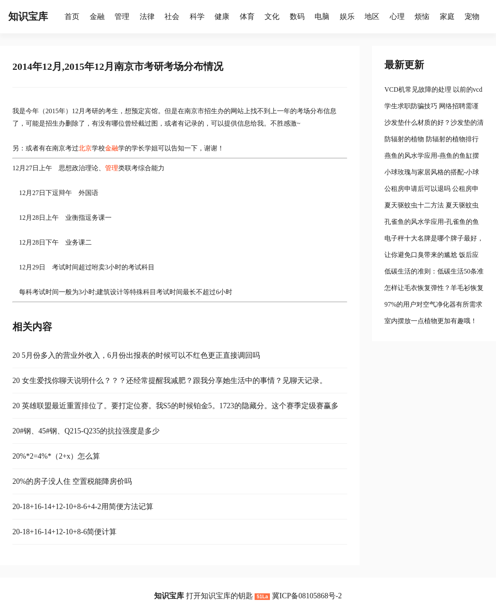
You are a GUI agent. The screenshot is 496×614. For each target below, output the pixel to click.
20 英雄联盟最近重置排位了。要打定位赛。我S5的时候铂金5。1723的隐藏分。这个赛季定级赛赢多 (175, 406)
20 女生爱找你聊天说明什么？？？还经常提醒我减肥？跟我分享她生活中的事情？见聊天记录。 (169, 380)
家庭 (447, 16)
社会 (172, 16)
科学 (197, 16)
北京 (85, 148)
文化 (272, 16)
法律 (147, 16)
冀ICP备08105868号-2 (307, 596)
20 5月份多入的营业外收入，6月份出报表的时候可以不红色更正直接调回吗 (136, 355)
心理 (397, 16)
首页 (71, 16)
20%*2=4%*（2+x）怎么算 (56, 456)
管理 (121, 16)
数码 (297, 16)
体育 (247, 16)
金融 (97, 16)
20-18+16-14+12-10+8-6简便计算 (64, 532)
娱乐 (347, 16)
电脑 (322, 16)
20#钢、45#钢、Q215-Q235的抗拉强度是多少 (86, 431)
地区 (372, 16)
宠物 (472, 16)
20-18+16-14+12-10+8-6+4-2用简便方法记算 (82, 506)
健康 (222, 16)
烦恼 (422, 16)
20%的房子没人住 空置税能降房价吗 (72, 481)
